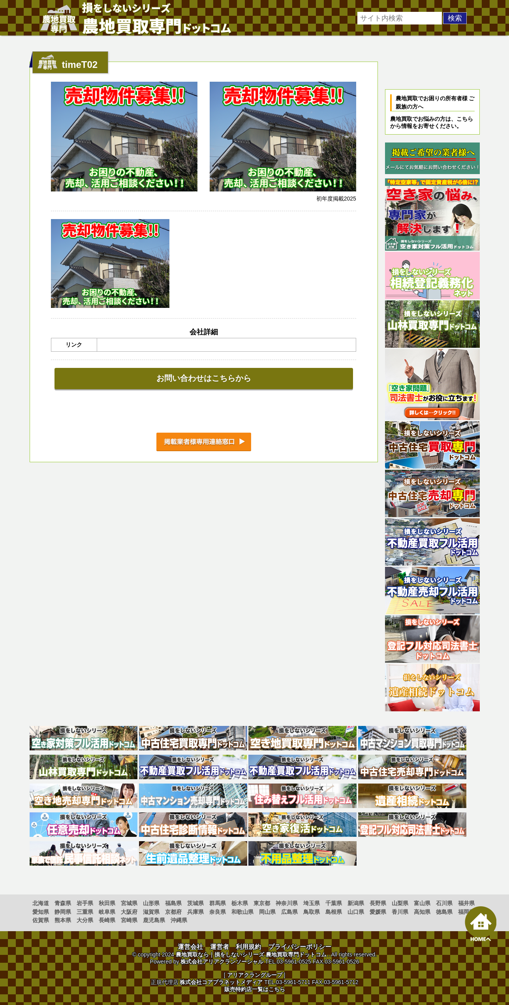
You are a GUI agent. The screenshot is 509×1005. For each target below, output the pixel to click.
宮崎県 (129, 920)
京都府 (173, 912)
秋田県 (107, 903)
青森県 (62, 903)
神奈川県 (287, 903)
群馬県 (217, 903)
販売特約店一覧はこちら (254, 989)
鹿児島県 (154, 920)
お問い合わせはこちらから (203, 378)
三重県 (85, 912)
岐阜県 (107, 912)
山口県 (355, 912)
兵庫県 (195, 912)
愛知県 (40, 912)
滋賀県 (151, 912)
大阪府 (129, 912)
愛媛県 (378, 912)
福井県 (466, 903)
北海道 (40, 903)
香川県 (400, 912)
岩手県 (85, 903)
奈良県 (217, 912)
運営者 (219, 946)
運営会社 (190, 946)
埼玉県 (311, 903)
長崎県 (107, 920)
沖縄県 (179, 920)
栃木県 (239, 903)
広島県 (289, 912)
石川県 (444, 903)
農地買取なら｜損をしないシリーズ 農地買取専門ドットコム (251, 954)
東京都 (262, 903)
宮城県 (129, 903)
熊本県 (62, 920)
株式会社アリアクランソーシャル (221, 961)
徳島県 (444, 912)
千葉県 (333, 903)
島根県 (333, 912)
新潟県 (355, 903)
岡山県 (267, 912)
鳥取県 (311, 912)
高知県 (422, 912)
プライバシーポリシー (299, 946)
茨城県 (195, 903)
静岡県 (62, 912)
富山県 (422, 903)
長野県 (378, 903)
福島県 (173, 903)
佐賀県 (40, 920)
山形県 (151, 903)
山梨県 (400, 903)
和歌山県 (242, 912)
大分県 (85, 920)
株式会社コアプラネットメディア (221, 982)
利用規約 (248, 946)
